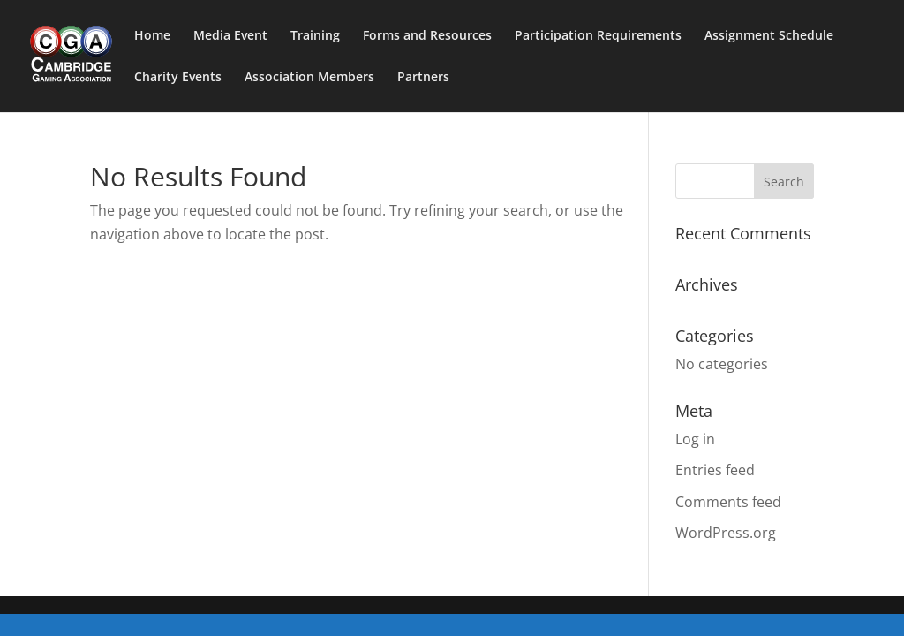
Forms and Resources (427, 36)
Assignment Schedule (768, 36)
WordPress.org (725, 532)
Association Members (309, 78)
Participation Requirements (598, 36)
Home (152, 36)
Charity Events (178, 78)
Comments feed (728, 501)
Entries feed (715, 470)
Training (315, 36)
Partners (423, 78)
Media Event (230, 36)
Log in (695, 439)
